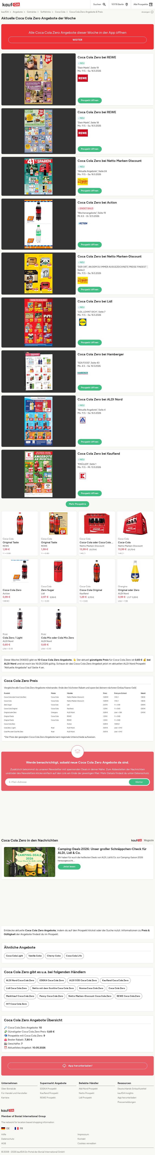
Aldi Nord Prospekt (88, 1088)
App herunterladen (127, 1097)
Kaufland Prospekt (49, 1093)
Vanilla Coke (35, 955)
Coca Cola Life (74, 955)
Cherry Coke (54, 955)
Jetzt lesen (69, 866)
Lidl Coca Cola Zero (16, 988)
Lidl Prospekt (85, 1097)
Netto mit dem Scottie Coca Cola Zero (53, 988)
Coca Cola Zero (117, 988)
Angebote (18, 12)
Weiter (139, 781)
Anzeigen (148, 12)
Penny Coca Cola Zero (51, 996)
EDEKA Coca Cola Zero (52, 980)
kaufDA (5, 12)
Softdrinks (45, 12)
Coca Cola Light (14, 955)
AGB (3, 1143)
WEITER (77, 39)
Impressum (83, 1134)
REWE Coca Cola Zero (128, 996)
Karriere (5, 1097)
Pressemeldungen (127, 1102)
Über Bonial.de (8, 1088)
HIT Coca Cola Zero (16, 1004)
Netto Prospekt (86, 1093)
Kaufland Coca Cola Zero (115, 980)
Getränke (31, 12)
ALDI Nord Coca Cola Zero (20, 980)
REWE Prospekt (48, 1097)
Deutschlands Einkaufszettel (132, 1088)
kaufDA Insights (125, 1093)
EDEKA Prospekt (48, 1088)
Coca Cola (60, 12)
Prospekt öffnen (90, 100)
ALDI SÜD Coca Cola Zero (83, 980)
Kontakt (81, 1139)
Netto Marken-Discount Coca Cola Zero (89, 996)
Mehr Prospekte (77, 504)
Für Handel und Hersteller (14, 1093)
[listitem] (19, 533)
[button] (77, 79)
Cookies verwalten (87, 1143)
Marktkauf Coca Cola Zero (20, 996)
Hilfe (3, 1134)
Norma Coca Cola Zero (91, 988)
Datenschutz (141, 773)
